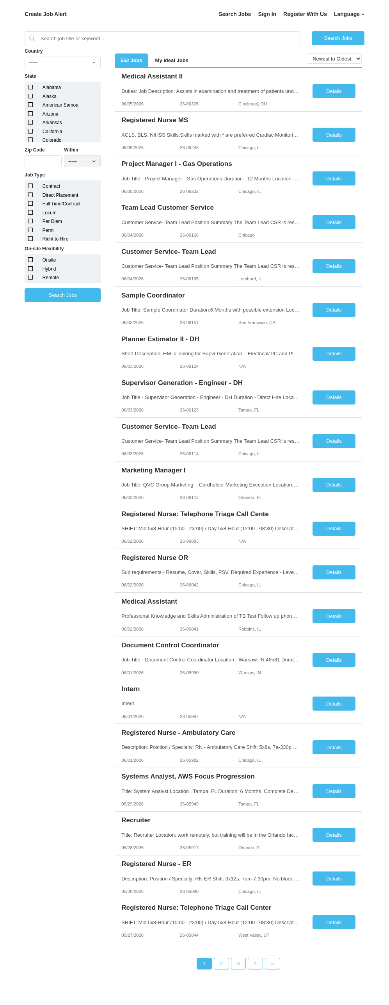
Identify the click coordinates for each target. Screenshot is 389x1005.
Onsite (49, 260)
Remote (51, 277)
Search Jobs (234, 14)
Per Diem (52, 221)
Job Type (35, 175)
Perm (48, 230)
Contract (51, 186)
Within (71, 150)
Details (334, 91)
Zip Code (34, 150)
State (30, 76)
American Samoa (60, 105)
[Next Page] (272, 963)
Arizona (51, 114)
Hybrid (49, 269)
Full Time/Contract (61, 204)
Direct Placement (60, 195)
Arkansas (52, 122)
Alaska (50, 96)
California (52, 131)
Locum (50, 213)
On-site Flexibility (44, 248)
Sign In (267, 14)
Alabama (52, 87)
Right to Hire (56, 239)
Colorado (52, 140)
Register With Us (305, 14)
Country (34, 51)
